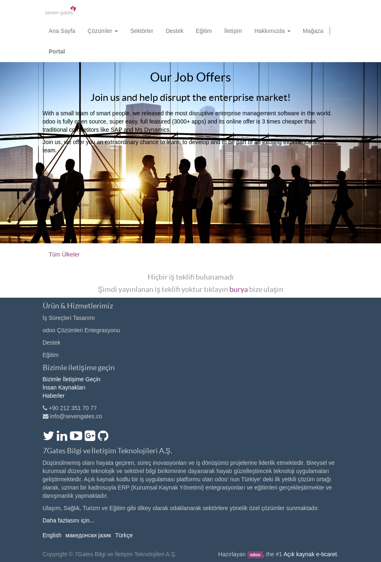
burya (238, 289)
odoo (255, 554)
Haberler (54, 395)
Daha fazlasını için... (69, 520)
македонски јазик (88, 535)
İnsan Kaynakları (64, 387)
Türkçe (124, 535)
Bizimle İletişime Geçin (72, 379)
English (52, 535)
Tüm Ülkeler (64, 254)
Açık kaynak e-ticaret (310, 554)
